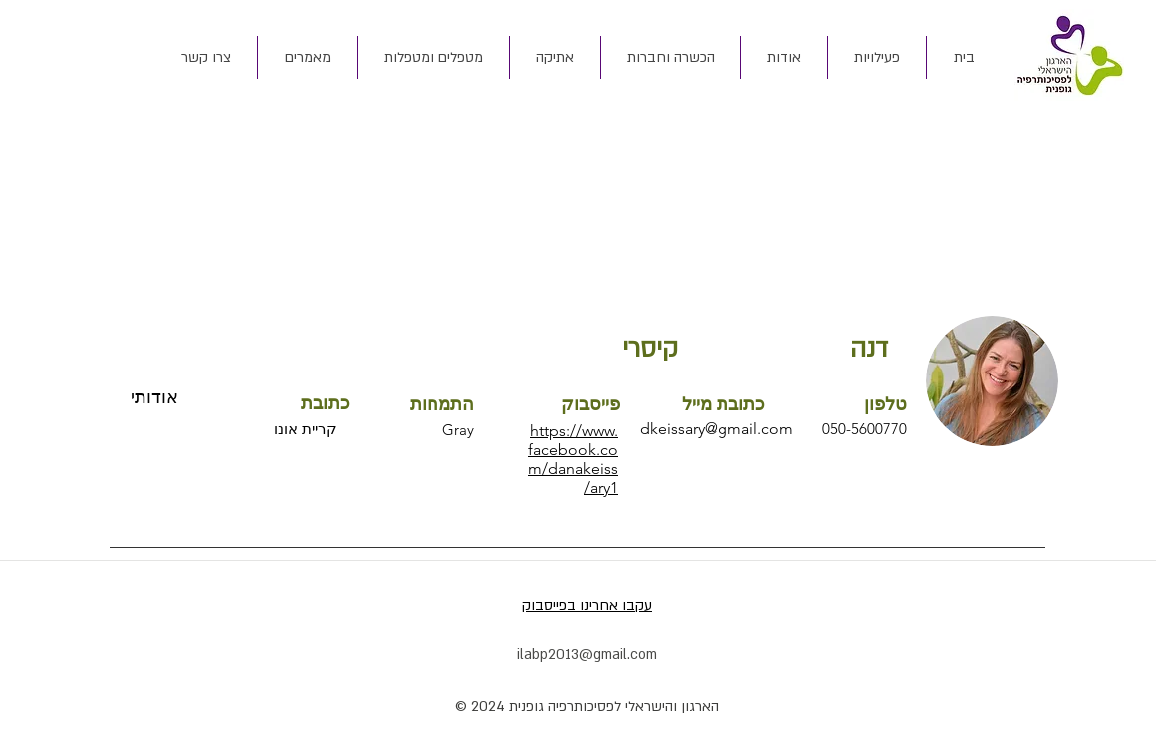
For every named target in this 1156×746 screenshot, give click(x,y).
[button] (783, 57)
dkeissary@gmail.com (716, 428)
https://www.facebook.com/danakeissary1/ (573, 459)
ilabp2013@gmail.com (587, 654)
